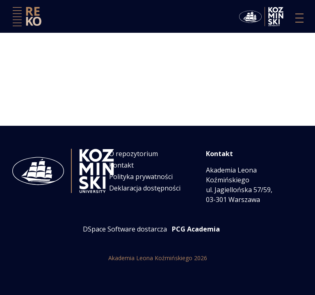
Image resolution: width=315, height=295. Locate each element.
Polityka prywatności (141, 176)
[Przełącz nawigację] (299, 18)
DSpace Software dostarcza (125, 229)
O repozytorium (133, 153)
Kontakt (121, 165)
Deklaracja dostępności (144, 188)
